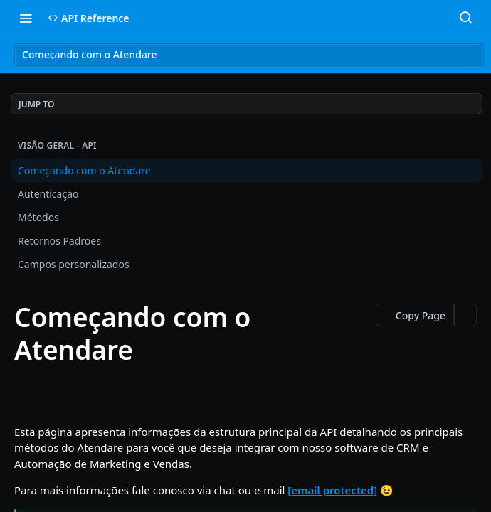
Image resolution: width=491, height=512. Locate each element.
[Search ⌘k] (465, 17)
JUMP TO (36, 104)
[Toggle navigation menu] (25, 17)
